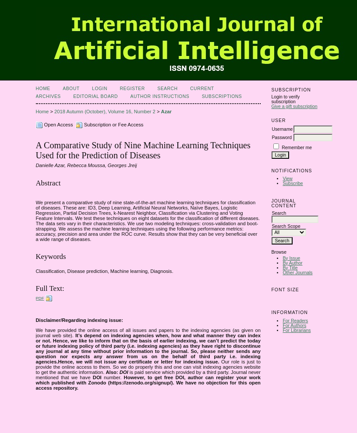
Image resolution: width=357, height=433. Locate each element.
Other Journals (297, 272)
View (287, 178)
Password (282, 137)
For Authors (294, 325)
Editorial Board (95, 96)
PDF (40, 298)
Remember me (297, 147)
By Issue (291, 258)
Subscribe (293, 183)
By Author (292, 263)
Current (202, 88)
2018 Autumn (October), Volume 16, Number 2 (105, 111)
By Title (290, 267)
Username (282, 129)
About (71, 88)
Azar (166, 111)
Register (132, 88)
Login (99, 88)
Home (43, 88)
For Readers (295, 320)
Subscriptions (222, 96)
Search (167, 88)
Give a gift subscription (294, 106)
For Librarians (297, 330)
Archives (48, 96)
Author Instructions (160, 96)
